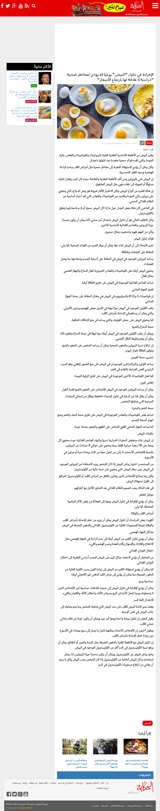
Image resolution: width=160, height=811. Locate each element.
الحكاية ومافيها (92, 783)
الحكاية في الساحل (65, 783)
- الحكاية (146, 149)
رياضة (25, 783)
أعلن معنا (105, 806)
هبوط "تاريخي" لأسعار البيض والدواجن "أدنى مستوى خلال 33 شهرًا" (105, 764)
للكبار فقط (43, 783)
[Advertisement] (105, 47)
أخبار (102, 783)
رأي (107, 783)
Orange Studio (25, 808)
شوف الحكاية (102, 788)
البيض (147, 723)
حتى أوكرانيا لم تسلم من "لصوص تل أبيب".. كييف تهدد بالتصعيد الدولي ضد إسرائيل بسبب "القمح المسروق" (23, 112)
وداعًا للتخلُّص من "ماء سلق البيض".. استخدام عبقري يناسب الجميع (76, 764)
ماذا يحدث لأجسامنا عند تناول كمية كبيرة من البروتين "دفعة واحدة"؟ (136, 764)
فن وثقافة (33, 783)
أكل (142, 143)
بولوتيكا (79, 783)
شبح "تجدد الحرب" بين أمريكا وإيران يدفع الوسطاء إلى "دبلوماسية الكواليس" (23, 94)
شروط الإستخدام (117, 806)
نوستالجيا (16, 783)
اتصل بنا (95, 806)
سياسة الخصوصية (135, 806)
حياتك (149, 143)
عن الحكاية (149, 806)
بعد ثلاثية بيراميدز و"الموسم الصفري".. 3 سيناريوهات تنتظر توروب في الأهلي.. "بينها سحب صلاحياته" (23, 77)
